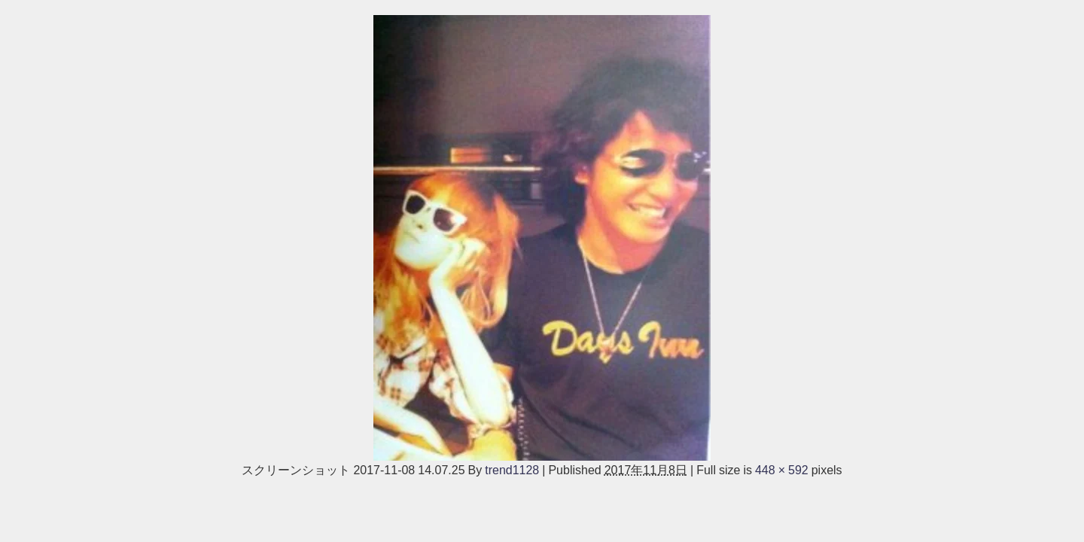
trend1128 (512, 470)
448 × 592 (781, 470)
